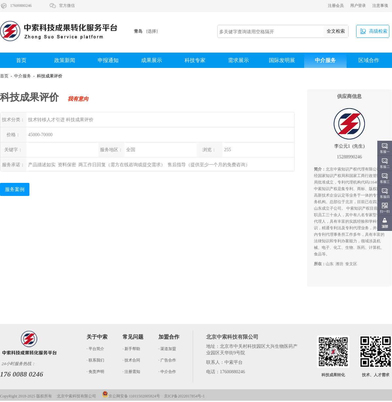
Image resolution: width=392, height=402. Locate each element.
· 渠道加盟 (167, 348)
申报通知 (108, 60)
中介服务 (325, 60)
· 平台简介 (95, 348)
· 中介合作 (167, 371)
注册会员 (336, 5)
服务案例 (14, 189)
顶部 (385, 226)
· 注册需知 (131, 371)
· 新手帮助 (131, 348)
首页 (21, 60)
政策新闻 (64, 60)
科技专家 (195, 60)
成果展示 (151, 60)
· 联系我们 (95, 360)
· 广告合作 (167, 360)
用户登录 (358, 5)
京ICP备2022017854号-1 (184, 396)
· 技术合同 (131, 360)
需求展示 (238, 60)
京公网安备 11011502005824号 (131, 396)
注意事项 (380, 5)
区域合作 (368, 60)
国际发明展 (282, 60)
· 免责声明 (95, 371)
